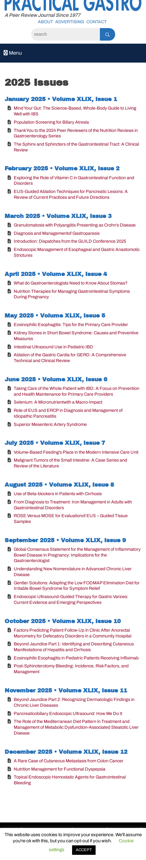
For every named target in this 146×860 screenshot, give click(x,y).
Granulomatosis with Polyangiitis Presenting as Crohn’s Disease (75, 225)
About (45, 22)
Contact (96, 22)
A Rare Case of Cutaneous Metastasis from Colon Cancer (68, 760)
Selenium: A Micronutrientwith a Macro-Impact (58, 402)
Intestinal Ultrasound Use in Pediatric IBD (53, 346)
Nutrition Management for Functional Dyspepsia (59, 769)
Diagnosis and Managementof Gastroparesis (57, 233)
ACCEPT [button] (84, 850)
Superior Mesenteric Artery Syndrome (50, 424)
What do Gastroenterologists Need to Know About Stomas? (70, 283)
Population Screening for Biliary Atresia (51, 122)
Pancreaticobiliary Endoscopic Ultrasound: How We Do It (68, 713)
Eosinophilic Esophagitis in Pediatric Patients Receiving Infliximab (76, 657)
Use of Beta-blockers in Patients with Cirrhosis (58, 493)
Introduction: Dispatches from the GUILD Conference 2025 (70, 241)
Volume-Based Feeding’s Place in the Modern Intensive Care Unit (76, 452)
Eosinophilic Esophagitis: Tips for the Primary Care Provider (71, 324)
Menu (13, 53)
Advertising (69, 22)
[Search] (65, 34)
